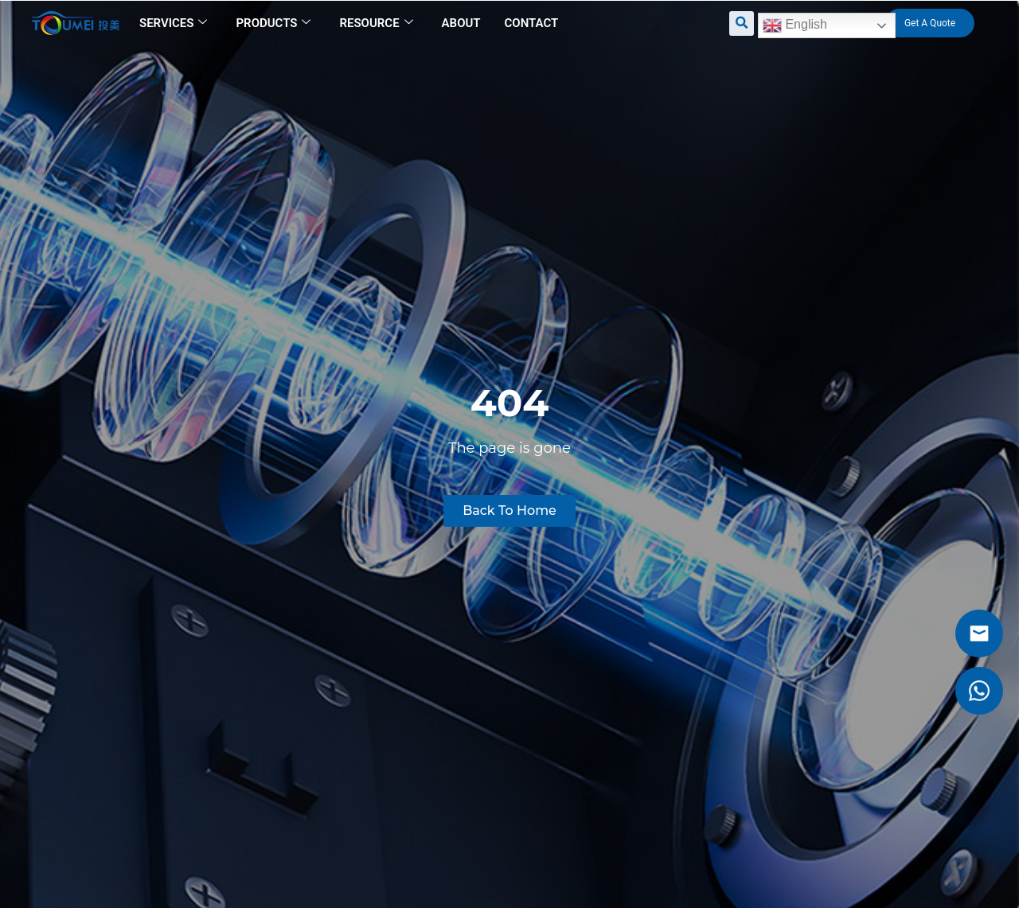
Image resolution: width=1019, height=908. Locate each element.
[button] (741, 23)
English (795, 25)
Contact (532, 23)
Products (273, 23)
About (461, 23)
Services (173, 23)
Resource (375, 23)
